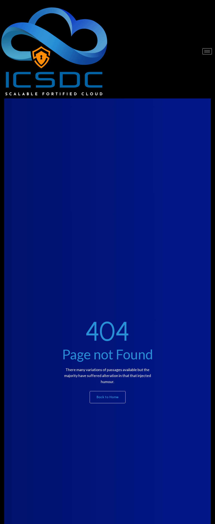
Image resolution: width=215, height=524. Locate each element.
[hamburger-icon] (207, 51)
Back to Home (108, 397)
